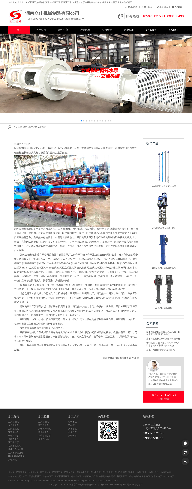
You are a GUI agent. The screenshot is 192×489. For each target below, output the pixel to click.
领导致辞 (43, 127)
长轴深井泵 (13, 435)
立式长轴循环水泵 (162, 472)
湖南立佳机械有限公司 (139, 476)
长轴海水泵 (21, 472)
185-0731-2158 (163, 395)
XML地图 (127, 484)
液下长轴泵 (45, 472)
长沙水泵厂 (137, 484)
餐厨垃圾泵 (43, 432)
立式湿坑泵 (13, 428)
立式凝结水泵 (44, 435)
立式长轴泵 (13, 422)
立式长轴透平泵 (62, 476)
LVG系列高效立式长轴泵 (163, 228)
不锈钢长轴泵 (35, 476)
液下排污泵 (13, 442)
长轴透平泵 (13, 439)
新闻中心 (63, 29)
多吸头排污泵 (44, 428)
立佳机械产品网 (90, 476)
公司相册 (107, 29)
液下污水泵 (43, 425)
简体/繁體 (131, 7)
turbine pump (64, 480)
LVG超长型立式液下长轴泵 (163, 186)
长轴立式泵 (69, 472)
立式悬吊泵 (13, 425)
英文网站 (146, 7)
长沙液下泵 (48, 476)
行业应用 (129, 29)
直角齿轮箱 (43, 439)
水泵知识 (72, 432)
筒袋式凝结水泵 (15, 449)
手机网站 (162, 7)
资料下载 (72, 422)
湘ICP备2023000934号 (111, 484)
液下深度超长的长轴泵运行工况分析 (163, 338)
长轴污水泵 (107, 472)
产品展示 (85, 29)
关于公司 (41, 29)
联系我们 (173, 29)
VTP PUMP (36, 480)
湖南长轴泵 (156, 476)
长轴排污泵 (95, 472)
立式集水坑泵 (14, 446)
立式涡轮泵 (13, 432)
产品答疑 (72, 425)
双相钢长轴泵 (134, 472)
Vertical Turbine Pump (108, 480)
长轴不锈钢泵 (120, 472)
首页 (19, 29)
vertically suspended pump (83, 480)
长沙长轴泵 (168, 476)
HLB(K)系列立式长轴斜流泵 (163, 268)
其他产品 (12, 459)
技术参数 (72, 428)
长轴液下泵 (57, 472)
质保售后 (72, 435)
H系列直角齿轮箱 (16, 456)
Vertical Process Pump (18, 480)
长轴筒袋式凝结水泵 (17, 476)
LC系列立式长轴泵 (163, 308)
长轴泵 (11, 472)
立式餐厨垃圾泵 (15, 453)
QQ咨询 (177, 7)
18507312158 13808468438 (163, 16)
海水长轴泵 (147, 472)
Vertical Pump (49, 480)
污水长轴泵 (76, 476)
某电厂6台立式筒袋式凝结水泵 (160, 349)
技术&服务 (150, 29)
